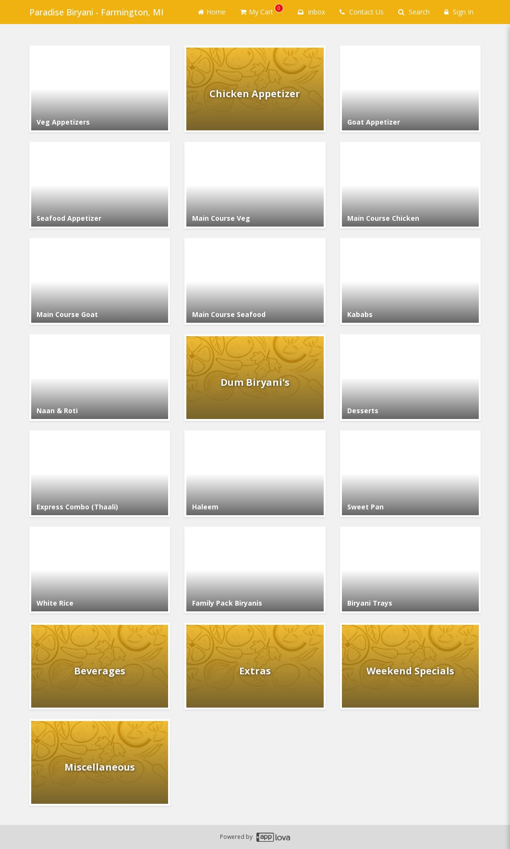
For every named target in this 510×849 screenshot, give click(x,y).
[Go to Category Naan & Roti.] (99, 377)
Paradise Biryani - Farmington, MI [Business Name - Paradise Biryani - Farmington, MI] (96, 12)
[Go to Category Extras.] (254, 666)
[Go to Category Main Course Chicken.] (410, 185)
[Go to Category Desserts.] (410, 377)
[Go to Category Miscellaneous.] (99, 762)
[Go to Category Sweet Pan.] (410, 474)
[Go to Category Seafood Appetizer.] (99, 185)
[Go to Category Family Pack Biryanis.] (254, 570)
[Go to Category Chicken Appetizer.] (254, 89)
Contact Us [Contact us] (362, 11)
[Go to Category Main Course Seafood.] (254, 281)
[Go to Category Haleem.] (254, 474)
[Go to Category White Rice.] (99, 570)
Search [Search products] (414, 11)
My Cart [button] (261, 10)
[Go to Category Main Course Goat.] (99, 281)
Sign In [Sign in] (459, 11)
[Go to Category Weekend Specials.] (410, 666)
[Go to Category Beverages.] (99, 666)
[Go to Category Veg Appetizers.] (99, 89)
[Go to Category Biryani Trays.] (410, 570)
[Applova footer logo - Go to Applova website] (273, 837)
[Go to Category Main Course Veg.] (254, 185)
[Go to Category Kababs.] (410, 281)
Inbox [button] (311, 11)
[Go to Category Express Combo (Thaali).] (99, 474)
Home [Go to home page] (212, 11)
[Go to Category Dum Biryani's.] (254, 377)
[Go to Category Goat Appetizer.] (410, 89)
